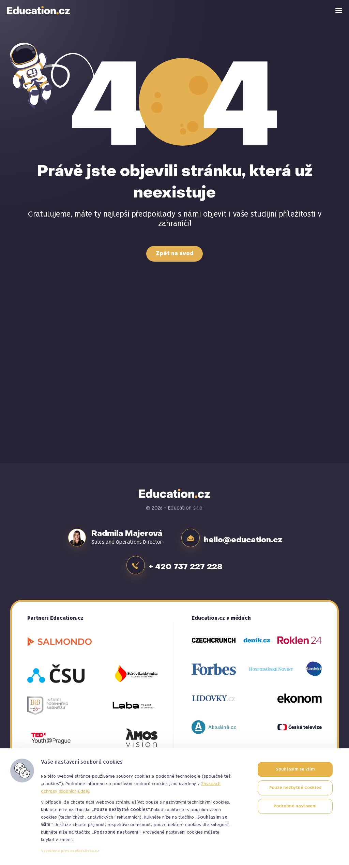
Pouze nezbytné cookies (295, 788)
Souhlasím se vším (295, 769)
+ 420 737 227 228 (187, 562)
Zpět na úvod (175, 253)
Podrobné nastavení (295, 806)
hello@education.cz (244, 537)
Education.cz (38, 10)
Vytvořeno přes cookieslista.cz (70, 851)
